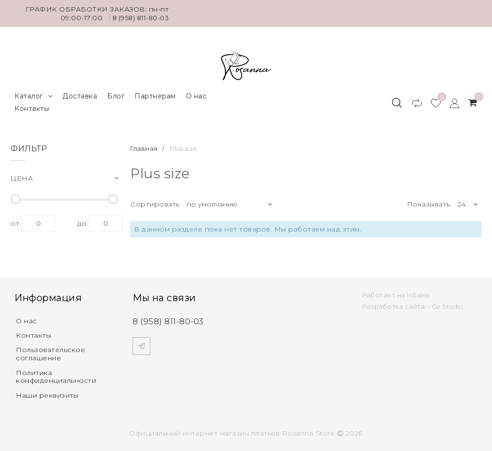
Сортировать (155, 201)
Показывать (428, 201)
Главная (145, 145)
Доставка (79, 93)
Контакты (31, 105)
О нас (196, 93)
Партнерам (155, 93)
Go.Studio (449, 304)
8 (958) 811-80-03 (138, 17)
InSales (418, 292)
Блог (115, 93)
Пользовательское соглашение (50, 352)
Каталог (33, 93)
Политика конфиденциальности (56, 374)
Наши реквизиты (47, 394)
